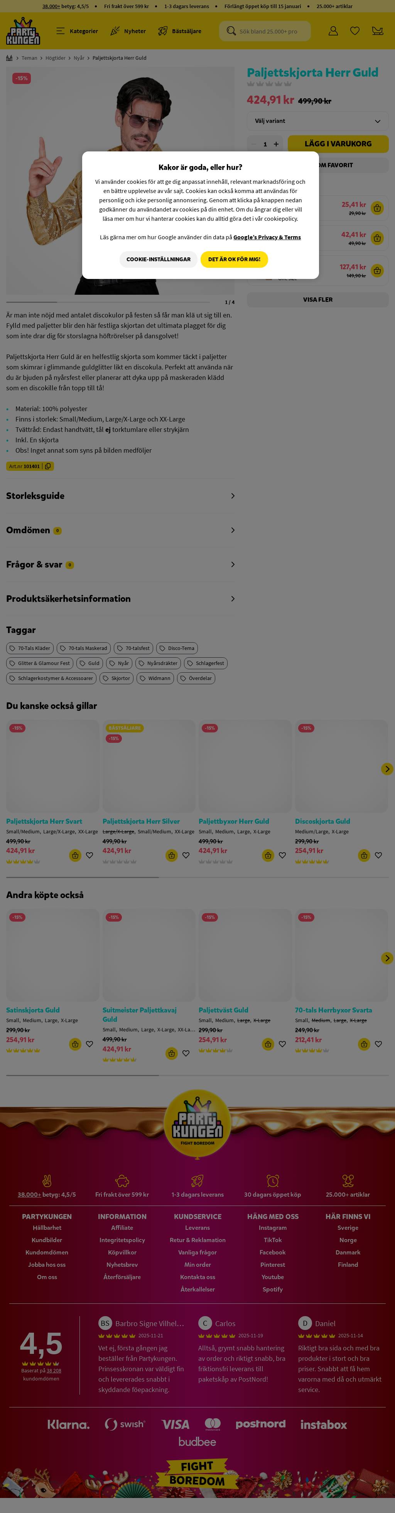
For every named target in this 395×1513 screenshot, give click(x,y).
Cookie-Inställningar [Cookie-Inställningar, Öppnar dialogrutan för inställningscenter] (156, 259)
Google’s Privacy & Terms (267, 237)
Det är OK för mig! (234, 259)
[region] (200, 215)
